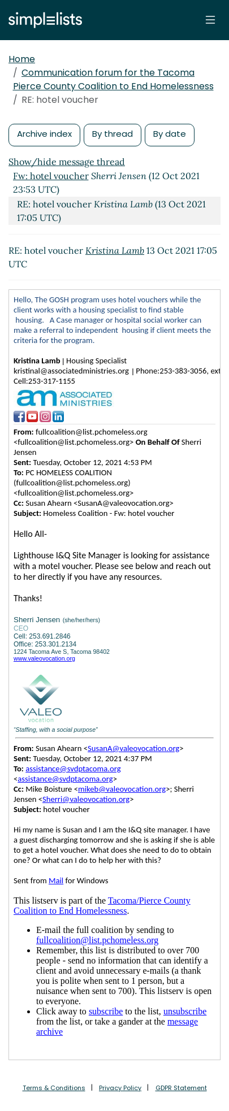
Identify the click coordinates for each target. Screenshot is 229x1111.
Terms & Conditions (54, 1087)
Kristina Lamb (114, 250)
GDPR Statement (181, 1087)
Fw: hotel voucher (51, 175)
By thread (112, 134)
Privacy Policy (120, 1087)
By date (169, 134)
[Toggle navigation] (210, 20)
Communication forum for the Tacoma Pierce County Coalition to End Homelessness (113, 79)
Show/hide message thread (66, 161)
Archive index (44, 134)
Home (21, 59)
